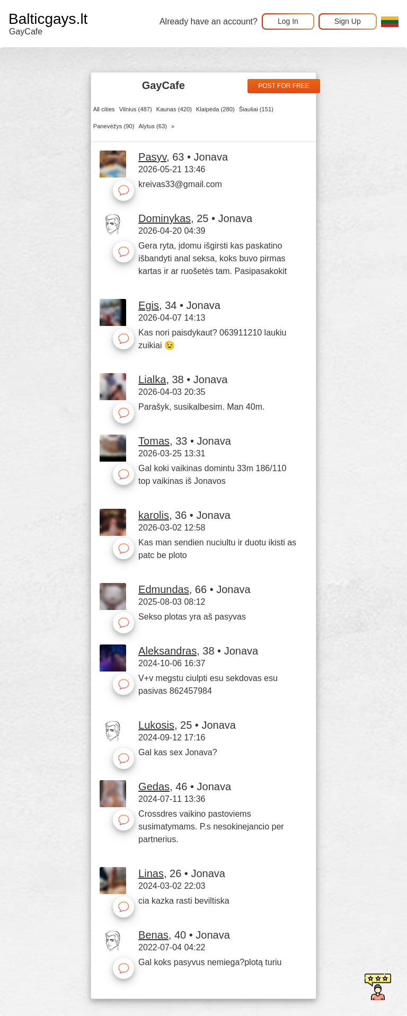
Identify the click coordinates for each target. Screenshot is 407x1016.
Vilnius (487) (135, 109)
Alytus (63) (152, 126)
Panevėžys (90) (114, 126)
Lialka (152, 379)
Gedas (154, 786)
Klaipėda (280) (215, 109)
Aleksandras (167, 651)
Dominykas (164, 218)
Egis (148, 305)
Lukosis (156, 725)
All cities (104, 109)
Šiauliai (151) (256, 109)
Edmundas (163, 589)
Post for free (283, 86)
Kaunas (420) (174, 109)
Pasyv (152, 157)
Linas (151, 873)
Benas (153, 935)
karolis (153, 515)
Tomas (154, 441)
